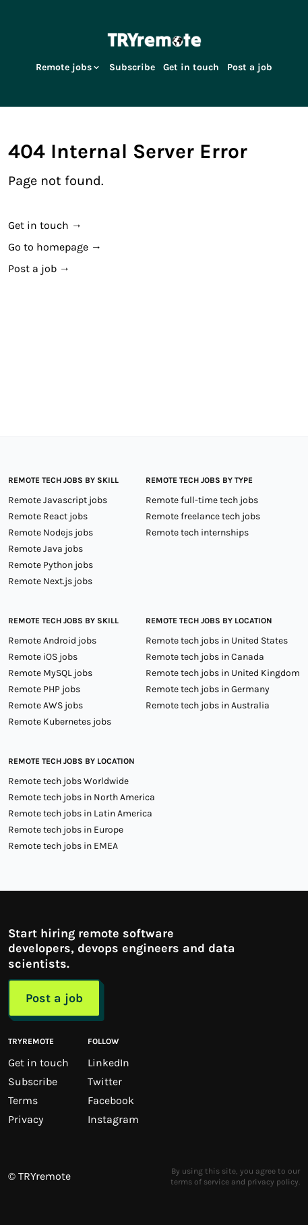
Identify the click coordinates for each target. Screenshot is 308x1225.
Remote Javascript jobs (57, 500)
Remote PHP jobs (44, 689)
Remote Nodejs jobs (50, 532)
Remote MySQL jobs (50, 673)
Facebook (111, 1100)
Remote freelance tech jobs (203, 516)
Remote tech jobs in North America (81, 797)
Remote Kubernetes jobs (59, 721)
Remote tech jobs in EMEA (63, 846)
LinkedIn (108, 1062)
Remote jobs (68, 67)
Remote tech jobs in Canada (205, 656)
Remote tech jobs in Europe (65, 829)
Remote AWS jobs (45, 705)
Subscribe (132, 67)
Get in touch (191, 67)
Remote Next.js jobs (50, 581)
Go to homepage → (55, 246)
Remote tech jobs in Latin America (80, 813)
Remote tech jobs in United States (217, 640)
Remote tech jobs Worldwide (68, 781)
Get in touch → (45, 225)
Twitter (105, 1081)
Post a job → (39, 268)
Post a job (249, 67)
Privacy (25, 1119)
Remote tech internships (197, 532)
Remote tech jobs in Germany (208, 689)
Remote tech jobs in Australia (208, 705)
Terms (23, 1100)
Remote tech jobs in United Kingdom (223, 673)
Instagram (113, 1119)
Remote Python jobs (50, 565)
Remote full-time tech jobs (202, 500)
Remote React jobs (48, 516)
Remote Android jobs (52, 640)
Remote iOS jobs (43, 656)
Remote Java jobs (45, 548)
